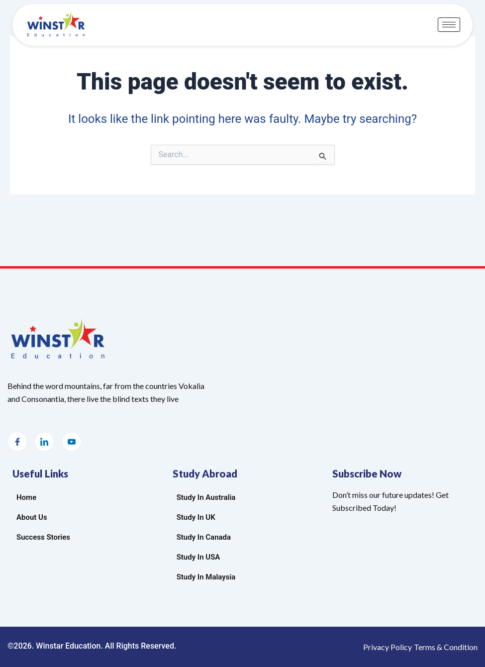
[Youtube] (72, 442)
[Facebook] (17, 442)
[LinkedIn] (44, 442)
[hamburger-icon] (449, 24)
